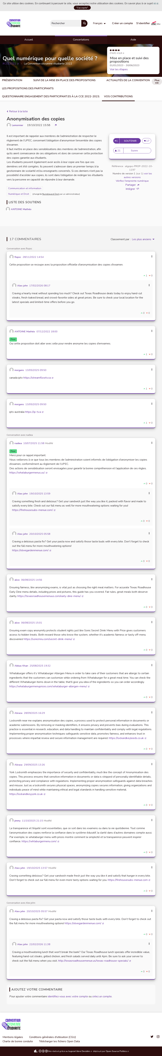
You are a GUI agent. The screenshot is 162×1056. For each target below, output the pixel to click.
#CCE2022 (11, 63)
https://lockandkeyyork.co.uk (27, 794)
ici (156, 3)
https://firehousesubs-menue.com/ (34, 510)
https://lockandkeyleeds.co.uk (128, 738)
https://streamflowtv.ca (38, 378)
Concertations (81, 39)
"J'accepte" (82, 7)
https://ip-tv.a (34, 412)
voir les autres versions (138, 175)
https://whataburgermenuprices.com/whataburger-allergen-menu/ (49, 686)
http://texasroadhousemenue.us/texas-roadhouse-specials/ (94, 961)
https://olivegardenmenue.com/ (31, 550)
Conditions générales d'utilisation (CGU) (52, 1037)
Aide (133, 39)
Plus (156, 81)
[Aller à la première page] (14, 23)
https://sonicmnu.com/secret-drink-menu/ (49, 639)
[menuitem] (100, 23)
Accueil (28, 39)
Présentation (12, 80)
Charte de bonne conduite (18, 1041)
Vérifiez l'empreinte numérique (132, 180)
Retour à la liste (17, 111)
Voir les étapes (119, 69)
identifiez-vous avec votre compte (68, 996)
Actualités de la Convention (128, 80)
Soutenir (132, 141)
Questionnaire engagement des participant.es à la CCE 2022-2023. (51, 96)
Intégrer (132, 188)
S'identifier (143, 23)
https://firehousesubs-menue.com (129, 880)
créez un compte (102, 996)
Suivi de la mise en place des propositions (64, 80)
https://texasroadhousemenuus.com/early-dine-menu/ (50, 596)
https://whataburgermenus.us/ (28, 473)
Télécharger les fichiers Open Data (59, 1041)
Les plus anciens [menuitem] (141, 239)
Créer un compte (122, 23)
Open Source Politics (117, 1051)
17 (147, 141)
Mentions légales (13, 1037)
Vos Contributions (118, 96)
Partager (132, 185)
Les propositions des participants (28, 88)
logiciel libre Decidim (80, 1051)
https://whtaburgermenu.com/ (41, 841)
